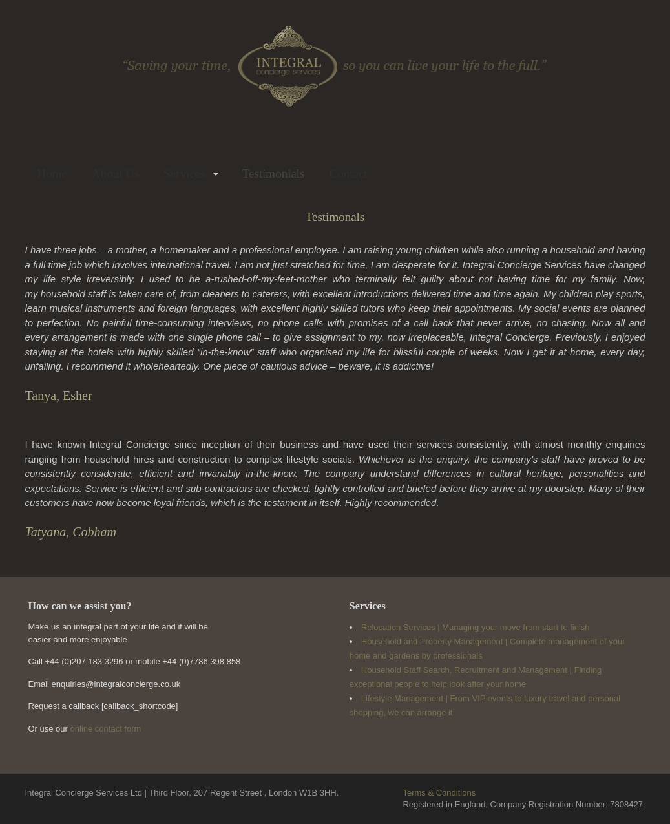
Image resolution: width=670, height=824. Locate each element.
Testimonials (273, 173)
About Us (115, 173)
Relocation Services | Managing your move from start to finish (475, 627)
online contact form (105, 729)
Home (52, 173)
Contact (349, 173)
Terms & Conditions (439, 793)
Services (184, 173)
